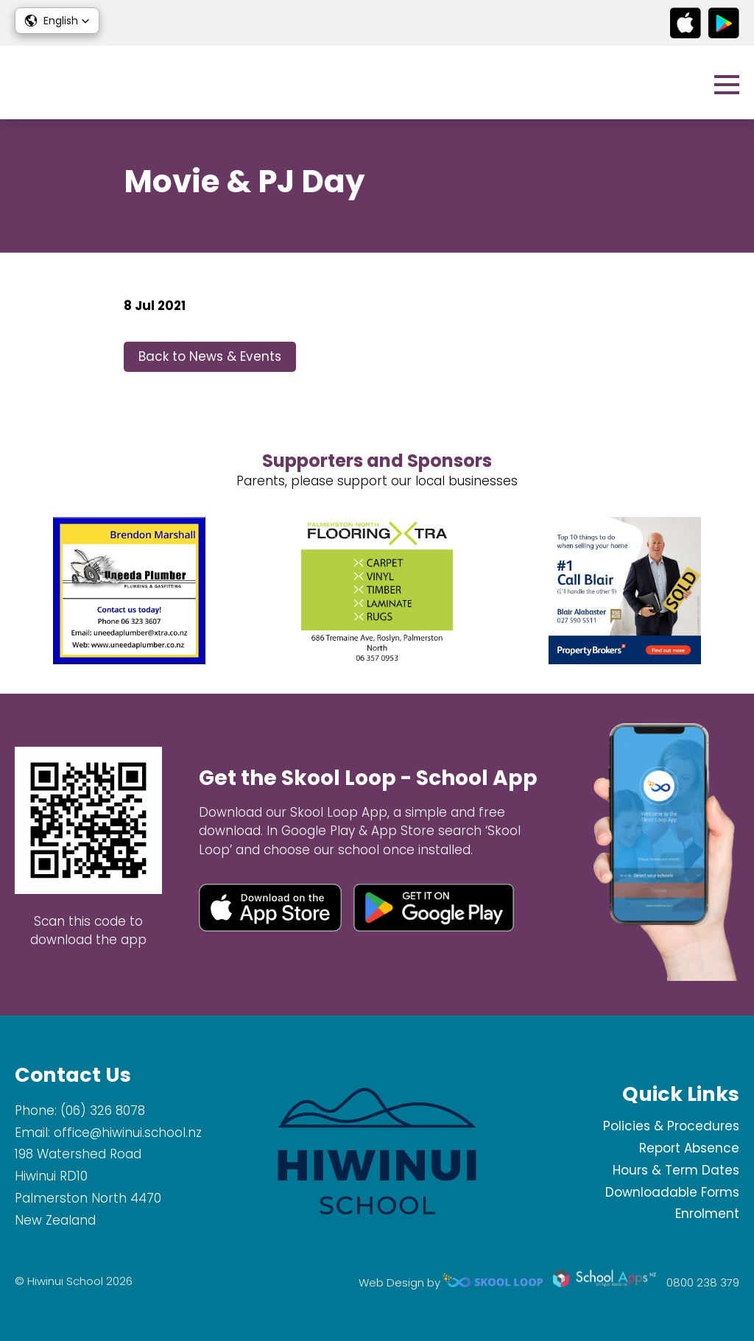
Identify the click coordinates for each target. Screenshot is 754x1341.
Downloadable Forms (672, 1192)
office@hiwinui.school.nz (128, 1132)
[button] (57, 20)
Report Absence (689, 1148)
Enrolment (707, 1213)
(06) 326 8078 (102, 1110)
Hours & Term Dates (676, 1170)
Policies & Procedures (671, 1126)
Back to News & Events (209, 356)
